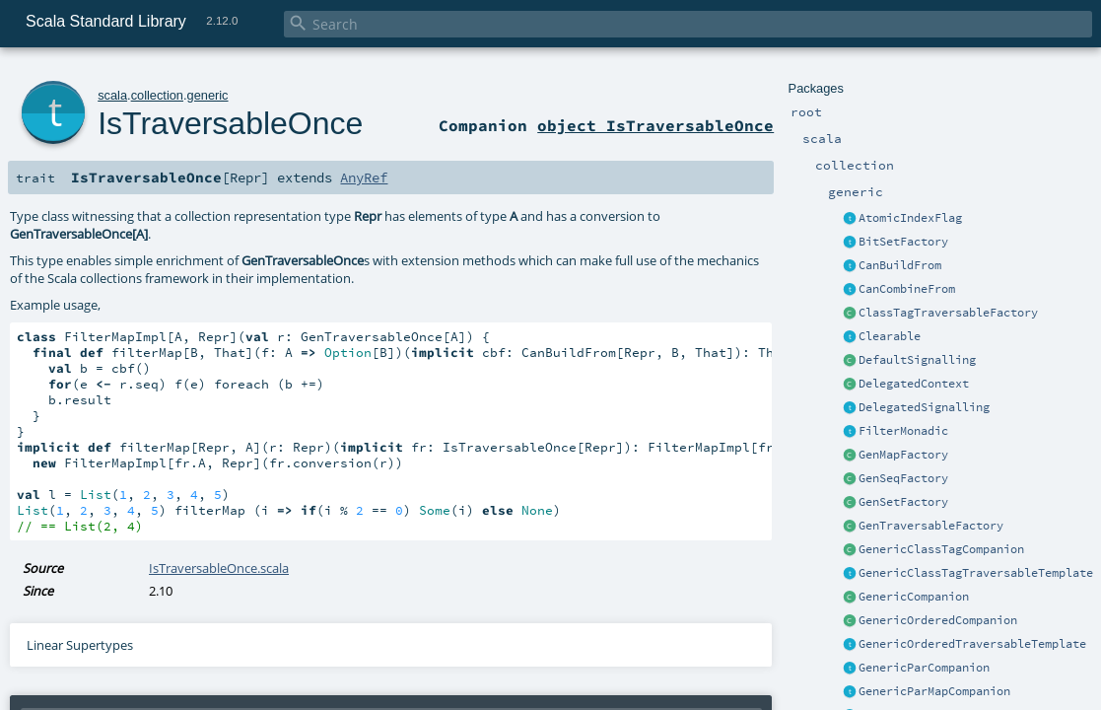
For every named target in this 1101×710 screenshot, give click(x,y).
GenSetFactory (903, 502)
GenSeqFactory (903, 478)
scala (112, 95)
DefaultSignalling (917, 360)
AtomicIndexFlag (910, 218)
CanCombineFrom (907, 289)
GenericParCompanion (924, 667)
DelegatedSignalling (924, 407)
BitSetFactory (903, 241)
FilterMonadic (903, 431)
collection (157, 95)
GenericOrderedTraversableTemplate (972, 644)
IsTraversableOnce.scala (219, 568)
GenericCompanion (914, 597)
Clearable (890, 336)
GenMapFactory (903, 455)
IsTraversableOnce (230, 123)
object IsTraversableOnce (655, 125)
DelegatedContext (914, 383)
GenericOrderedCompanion (938, 620)
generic (208, 95)
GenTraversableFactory (931, 525)
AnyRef (363, 177)
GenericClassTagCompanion (941, 549)
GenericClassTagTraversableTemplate (976, 573)
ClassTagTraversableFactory (948, 313)
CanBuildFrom (900, 265)
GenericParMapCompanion (934, 691)
